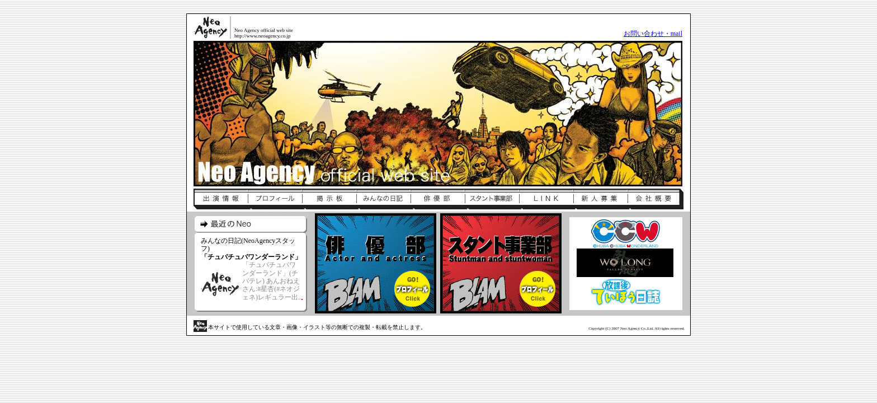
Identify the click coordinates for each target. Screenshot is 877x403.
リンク (546, 199)
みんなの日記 (383, 199)
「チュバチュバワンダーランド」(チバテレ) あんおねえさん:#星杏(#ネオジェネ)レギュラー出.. (271, 281)
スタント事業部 (492, 199)
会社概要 (655, 199)
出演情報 (221, 199)
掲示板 (329, 199)
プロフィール (275, 199)
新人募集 (600, 199)
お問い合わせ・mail (653, 34)
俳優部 (438, 199)
